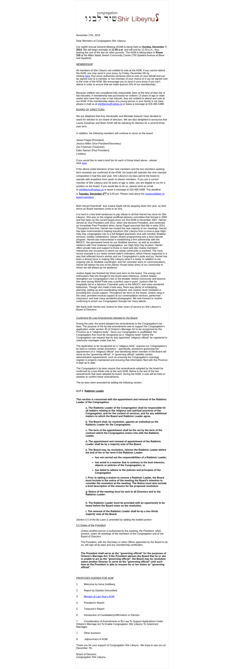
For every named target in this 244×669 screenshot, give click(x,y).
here (87, 76)
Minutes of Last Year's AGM (99, 596)
